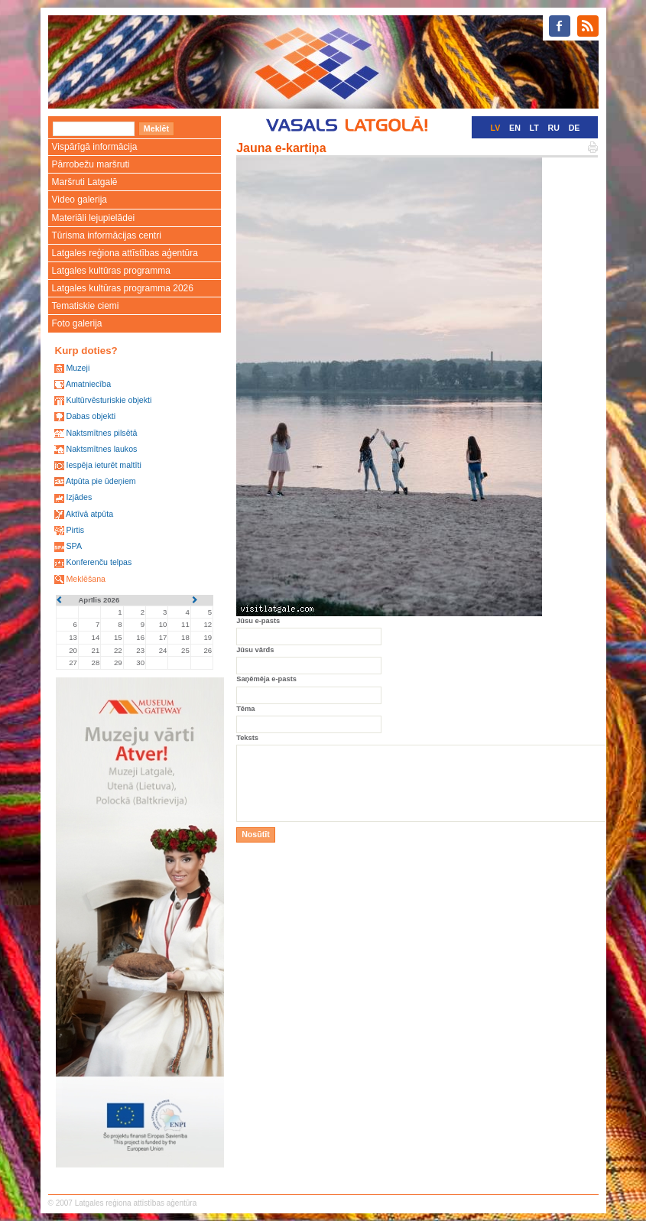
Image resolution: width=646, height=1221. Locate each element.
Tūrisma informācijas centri (106, 235)
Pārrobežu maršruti (91, 164)
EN (515, 127)
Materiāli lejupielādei (93, 218)
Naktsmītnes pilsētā (101, 432)
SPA (74, 545)
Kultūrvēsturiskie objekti (108, 399)
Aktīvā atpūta (89, 513)
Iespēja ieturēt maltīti (103, 464)
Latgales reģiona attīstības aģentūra (125, 253)
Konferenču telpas (98, 562)
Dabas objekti (90, 416)
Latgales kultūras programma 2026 (122, 288)
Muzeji (77, 367)
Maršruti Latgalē (85, 182)
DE (574, 127)
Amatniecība (88, 383)
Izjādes (79, 497)
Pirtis (75, 529)
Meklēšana (86, 578)
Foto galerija (77, 323)
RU (554, 127)
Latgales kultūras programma (111, 270)
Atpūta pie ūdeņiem (101, 480)
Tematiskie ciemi (85, 305)
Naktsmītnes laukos (101, 448)
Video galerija (80, 199)
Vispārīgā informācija (95, 146)
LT (534, 127)
